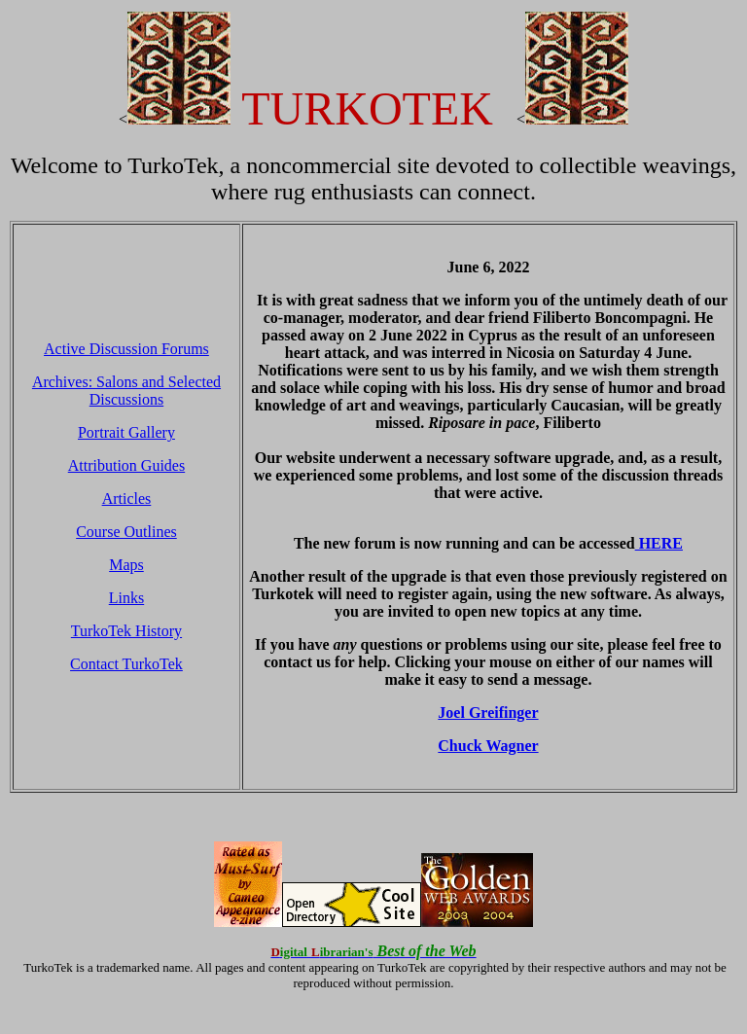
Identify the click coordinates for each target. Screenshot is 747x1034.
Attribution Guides (126, 465)
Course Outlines (126, 531)
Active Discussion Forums (126, 348)
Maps (126, 564)
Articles (127, 498)
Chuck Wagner (488, 745)
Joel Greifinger (488, 712)
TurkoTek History (126, 631)
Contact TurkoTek (126, 664)
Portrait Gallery (126, 432)
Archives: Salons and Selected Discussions (126, 391)
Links (126, 597)
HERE (659, 543)
